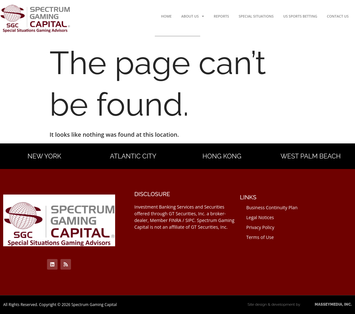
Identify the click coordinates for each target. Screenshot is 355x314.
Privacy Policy (260, 227)
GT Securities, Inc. (187, 214)
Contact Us (338, 16)
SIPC (189, 220)
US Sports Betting (300, 16)
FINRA (175, 220)
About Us (192, 16)
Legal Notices (260, 217)
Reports (221, 16)
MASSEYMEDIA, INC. (326, 304)
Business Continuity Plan (271, 207)
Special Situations (256, 16)
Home (166, 16)
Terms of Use (260, 237)
